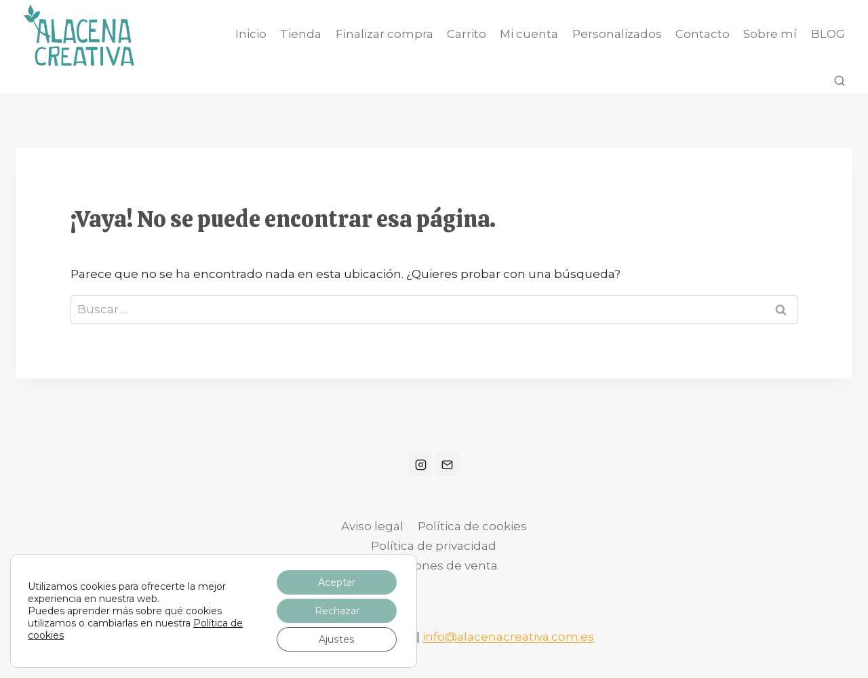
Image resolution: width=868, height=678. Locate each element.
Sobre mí (770, 34)
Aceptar (336, 582)
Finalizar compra (384, 34)
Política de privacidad (433, 546)
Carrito (466, 34)
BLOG (828, 34)
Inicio (251, 34)
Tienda (300, 34)
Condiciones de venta (434, 565)
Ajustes (336, 639)
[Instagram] (420, 464)
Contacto (702, 34)
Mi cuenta (529, 34)
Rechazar (337, 611)
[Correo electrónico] (447, 464)
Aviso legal (372, 526)
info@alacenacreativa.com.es (508, 636)
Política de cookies (472, 526)
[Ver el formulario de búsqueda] (839, 81)
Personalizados (617, 34)
